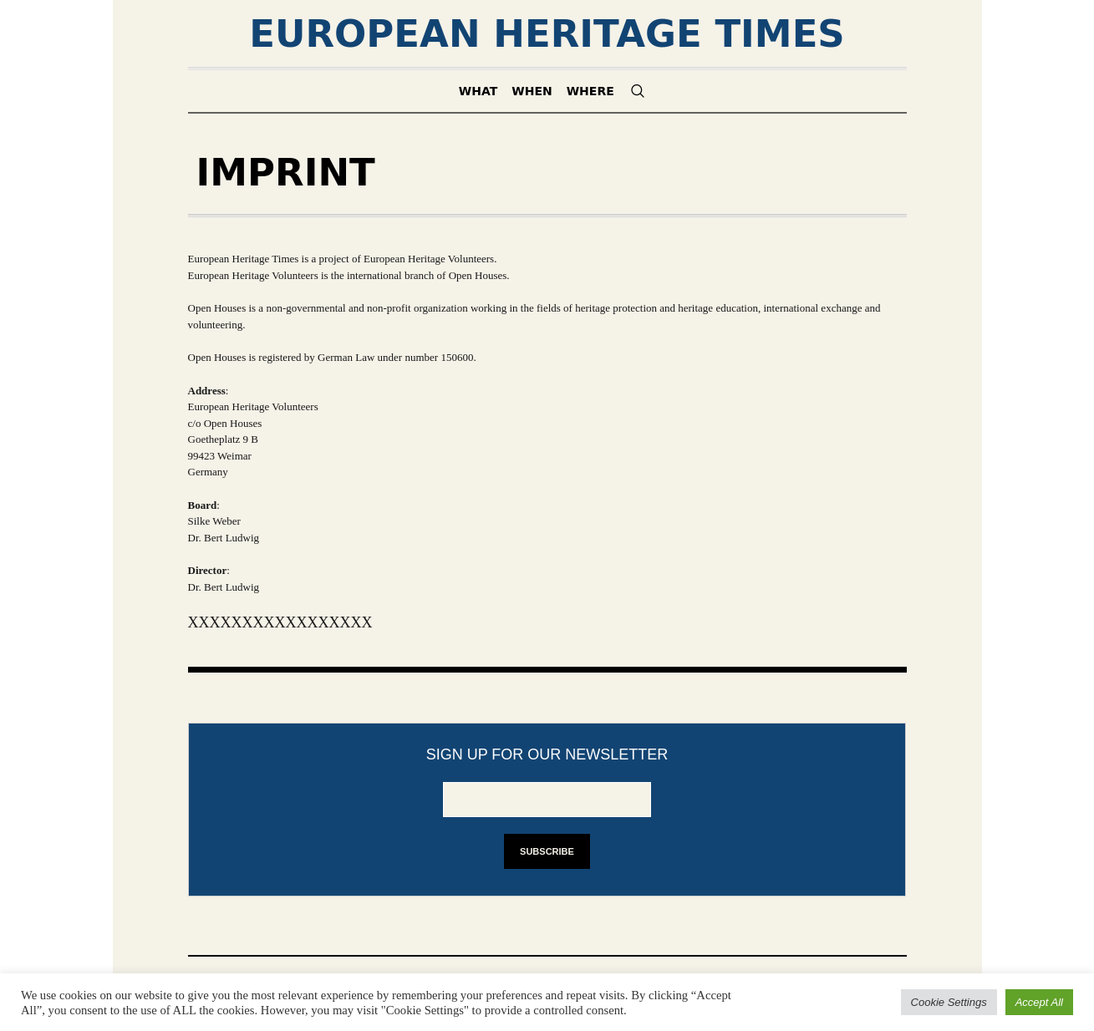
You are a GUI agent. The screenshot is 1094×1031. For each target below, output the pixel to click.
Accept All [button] (1039, 1002)
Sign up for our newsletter (547, 754)
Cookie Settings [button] (949, 1002)
